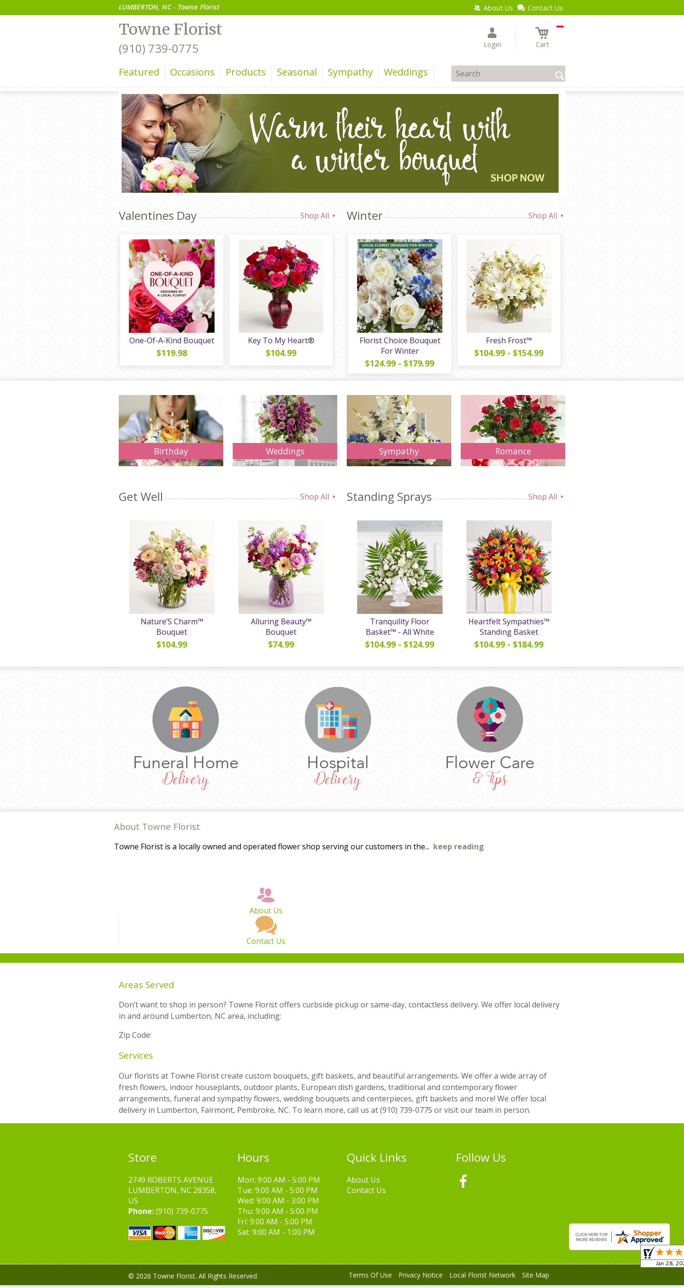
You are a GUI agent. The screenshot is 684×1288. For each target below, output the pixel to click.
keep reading (458, 850)
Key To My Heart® (280, 342)
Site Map (535, 1278)
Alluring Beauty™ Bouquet (280, 629)
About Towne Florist (157, 830)
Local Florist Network (482, 1278)
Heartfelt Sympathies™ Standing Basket (508, 629)
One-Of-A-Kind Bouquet (171, 342)
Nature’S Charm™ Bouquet (171, 629)
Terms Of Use (370, 1278)
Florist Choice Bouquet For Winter (399, 347)
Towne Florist (170, 29)
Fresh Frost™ (508, 342)
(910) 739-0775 (159, 48)
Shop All (318, 215)
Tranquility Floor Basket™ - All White (399, 629)
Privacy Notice (421, 1278)
